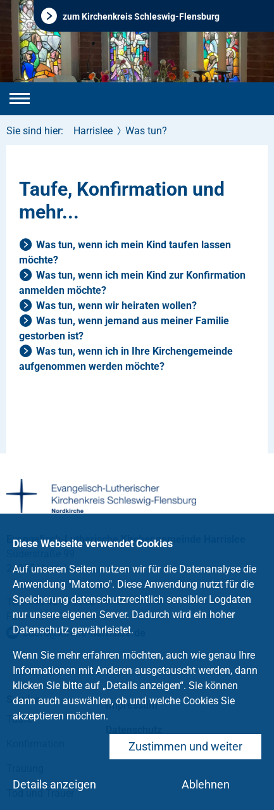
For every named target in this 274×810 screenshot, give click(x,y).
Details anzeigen (54, 784)
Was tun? (146, 131)
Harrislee (93, 131)
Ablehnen (206, 784)
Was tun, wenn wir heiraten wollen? (116, 306)
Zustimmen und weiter (185, 746)
